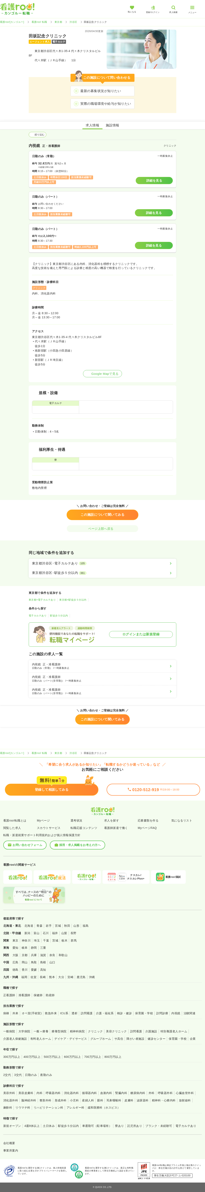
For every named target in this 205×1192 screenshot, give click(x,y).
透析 (74, 1013)
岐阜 (25, 947)
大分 (61, 977)
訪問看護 (87, 1013)
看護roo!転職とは (14, 820)
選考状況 (76, 820)
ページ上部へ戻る (102, 528)
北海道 (28, 925)
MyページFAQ (147, 828)
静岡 (34, 947)
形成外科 (61, 1100)
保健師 (38, 995)
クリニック (95, 1031)
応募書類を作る (148, 820)
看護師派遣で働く (116, 828)
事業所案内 (10, 1150)
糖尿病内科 (137, 1093)
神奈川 (26, 940)
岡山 (25, 962)
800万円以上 (113, 1056)
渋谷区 (73, 22)
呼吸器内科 (53, 1093)
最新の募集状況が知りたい (100, 91)
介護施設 (151, 1031)
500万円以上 (52, 1056)
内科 (39, 1093)
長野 (73, 933)
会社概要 (9, 1143)
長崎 (43, 977)
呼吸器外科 (165, 1093)
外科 (152, 1093)
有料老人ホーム (40, 1038)
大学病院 (24, 1031)
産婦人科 (88, 1100)
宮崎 (70, 977)
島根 (43, 962)
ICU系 (64, 1013)
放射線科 (185, 1100)
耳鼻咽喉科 (113, 1100)
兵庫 (34, 955)
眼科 (100, 1100)
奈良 (52, 955)
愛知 (15, 947)
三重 (43, 947)
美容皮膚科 (25, 1093)
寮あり (119, 1125)
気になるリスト (181, 820)
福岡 (24, 977)
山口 (52, 962)
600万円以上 (72, 1056)
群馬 (74, 940)
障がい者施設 (135, 1038)
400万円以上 (32, 1056)
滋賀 (43, 955)
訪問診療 (162, 1013)
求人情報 (92, 125)
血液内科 (106, 1093)
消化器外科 (10, 1100)
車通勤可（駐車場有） (97, 1125)
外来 (15, 1013)
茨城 (55, 940)
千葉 (46, 940)
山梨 (64, 933)
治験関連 (190, 1013)
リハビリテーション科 (48, 1107)
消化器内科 (71, 1093)
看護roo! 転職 (39, 22)
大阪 (15, 955)
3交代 (18, 1075)
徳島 (15, 969)
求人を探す (111, 820)
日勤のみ (31, 1075)
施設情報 (112, 125)
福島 (86, 925)
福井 (55, 933)
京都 (25, 955)
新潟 (27, 933)
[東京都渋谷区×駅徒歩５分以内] (102, 573)
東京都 (58, 22)
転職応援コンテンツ (84, 828)
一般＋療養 (41, 1031)
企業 (193, 1038)
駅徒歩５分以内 (59, 615)
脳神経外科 (28, 1100)
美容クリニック (116, 1031)
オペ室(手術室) (32, 1013)
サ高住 (118, 1038)
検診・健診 (124, 1013)
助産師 (50, 995)
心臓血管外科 (185, 1093)
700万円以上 (92, 1056)
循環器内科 (89, 1093)
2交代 (7, 1075)
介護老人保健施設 (15, 1038)
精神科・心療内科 (164, 1100)
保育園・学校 (144, 1013)
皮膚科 (128, 1100)
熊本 (52, 977)
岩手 (49, 925)
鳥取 (34, 962)
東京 (15, 940)
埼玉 (37, 940)
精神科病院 (77, 1031)
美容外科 (9, 1093)
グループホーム (100, 1038)
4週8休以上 (32, 1125)
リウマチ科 (22, 1107)
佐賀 (33, 977)
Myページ (43, 820)
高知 (43, 969)
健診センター (156, 1038)
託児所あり (134, 1125)
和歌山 (63, 955)
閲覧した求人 (12, 828)
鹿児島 (81, 977)
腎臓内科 (121, 1093)
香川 (25, 969)
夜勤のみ (46, 1075)
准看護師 (24, 995)
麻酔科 (7, 1107)
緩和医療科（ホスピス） (104, 1107)
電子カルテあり (38, 615)
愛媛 (34, 969)
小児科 (74, 1100)
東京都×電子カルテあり (42, 599)
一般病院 (9, 1031)
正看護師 (9, 995)
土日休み (49, 1125)
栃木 (64, 940)
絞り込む (37, 134)
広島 (15, 962)
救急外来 (51, 1013)
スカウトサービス (49, 828)
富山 (37, 933)
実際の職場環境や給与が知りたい (105, 103)
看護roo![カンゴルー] (12, 22)
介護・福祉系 (105, 1013)
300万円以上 (11, 1056)
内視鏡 (175, 1013)
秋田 (67, 925)
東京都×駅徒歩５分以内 (72, 599)
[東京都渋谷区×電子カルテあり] (102, 563)
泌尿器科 (143, 1100)
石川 (46, 933)
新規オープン (12, 1125)
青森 (39, 925)
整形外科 (45, 1100)
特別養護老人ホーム (174, 1031)
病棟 (6, 1013)
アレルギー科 (75, 1107)
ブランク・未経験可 (158, 1125)
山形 (76, 925)
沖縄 (92, 977)
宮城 (58, 925)
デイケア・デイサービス (70, 1038)
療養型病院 (59, 1031)
